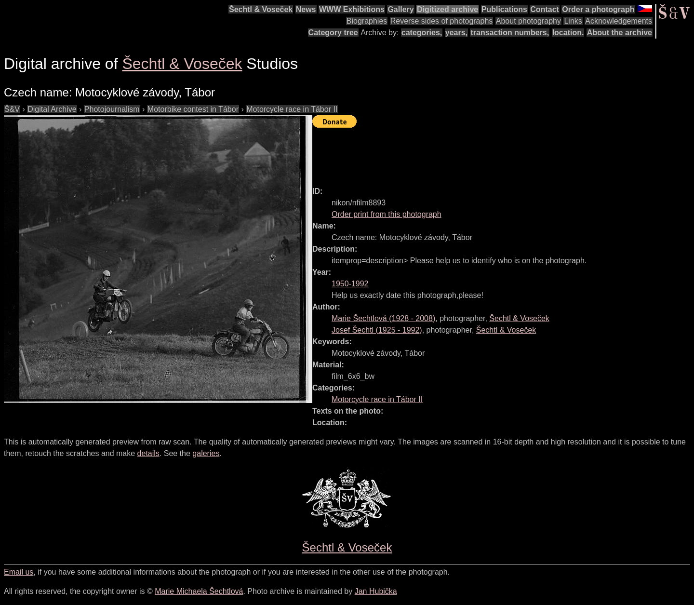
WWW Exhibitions (352, 9)
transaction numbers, (509, 32)
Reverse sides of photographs (441, 21)
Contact (544, 9)
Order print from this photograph (386, 214)
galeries (205, 453)
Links (573, 21)
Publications (504, 9)
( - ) (383, 318)
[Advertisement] (487, 153)
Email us (18, 572)
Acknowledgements (618, 21)
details (148, 453)
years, (456, 32)
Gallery (400, 9)
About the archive (619, 32)
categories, (421, 32)
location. (568, 32)
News (306, 9)
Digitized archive (447, 9)
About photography (528, 21)
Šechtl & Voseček (261, 9)
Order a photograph (598, 9)
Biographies (367, 21)
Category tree (333, 32)
